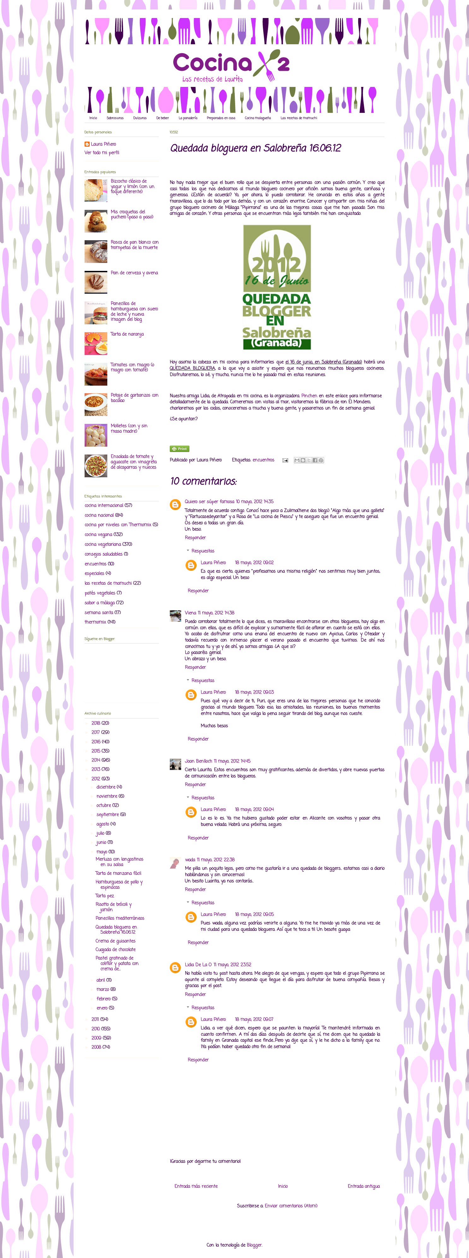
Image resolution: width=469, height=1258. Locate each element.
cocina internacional (104, 506)
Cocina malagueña (258, 118)
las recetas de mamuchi (108, 583)
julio (101, 833)
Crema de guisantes (115, 941)
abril (101, 980)
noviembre (108, 796)
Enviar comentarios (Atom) (291, 1206)
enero (103, 1008)
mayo (103, 852)
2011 (96, 1020)
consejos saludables (103, 554)
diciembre (107, 787)
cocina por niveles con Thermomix (118, 525)
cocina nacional (99, 515)
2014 (97, 760)
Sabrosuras (115, 118)
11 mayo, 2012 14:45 (232, 761)
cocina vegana (98, 535)
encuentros (263, 460)
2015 (97, 751)
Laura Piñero (213, 563)
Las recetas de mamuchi (299, 118)
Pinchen (310, 396)
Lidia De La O (198, 965)
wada (190, 860)
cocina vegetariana (103, 544)
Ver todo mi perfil (102, 153)
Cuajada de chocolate (115, 950)
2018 (97, 723)
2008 (97, 1047)
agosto (103, 824)
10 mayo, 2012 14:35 (254, 502)
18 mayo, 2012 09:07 (254, 1020)
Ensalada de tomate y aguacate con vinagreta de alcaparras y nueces (134, 462)
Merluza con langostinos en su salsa (119, 862)
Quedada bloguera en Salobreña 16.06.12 (116, 930)
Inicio (93, 118)
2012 (97, 779)
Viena (190, 613)
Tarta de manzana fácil (118, 873)
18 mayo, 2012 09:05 (254, 915)
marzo (103, 989)
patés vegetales (100, 593)
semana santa (99, 613)
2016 (97, 742)
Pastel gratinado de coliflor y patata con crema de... (117, 964)
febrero (104, 999)
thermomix (95, 622)
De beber (163, 118)
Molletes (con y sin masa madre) (129, 429)
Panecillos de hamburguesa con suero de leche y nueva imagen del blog (134, 312)
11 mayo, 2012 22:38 (215, 860)
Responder (195, 538)
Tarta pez (105, 896)
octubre (104, 806)
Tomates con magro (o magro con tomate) (132, 368)
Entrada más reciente (196, 1186)
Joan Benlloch (198, 761)
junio (102, 843)
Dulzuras (140, 118)
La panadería (188, 118)
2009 (97, 1038)
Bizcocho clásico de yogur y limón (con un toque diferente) (132, 187)
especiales (94, 574)
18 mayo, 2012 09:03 (254, 692)
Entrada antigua (364, 1186)
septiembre (108, 815)
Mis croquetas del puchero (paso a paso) (132, 215)
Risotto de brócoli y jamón (113, 907)
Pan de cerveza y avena (134, 273)
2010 (96, 1029)
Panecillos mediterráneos (120, 918)
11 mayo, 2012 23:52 (232, 965)
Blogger (254, 1245)
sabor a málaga (100, 603)
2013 (97, 769)
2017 (96, 733)
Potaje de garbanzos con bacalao (134, 398)
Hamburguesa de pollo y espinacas (119, 885)
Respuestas (203, 551)
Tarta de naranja (127, 334)
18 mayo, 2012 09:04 (254, 810)
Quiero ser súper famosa (209, 502)
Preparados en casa (221, 118)
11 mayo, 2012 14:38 (216, 613)
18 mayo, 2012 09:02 (254, 563)
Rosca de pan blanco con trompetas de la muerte (135, 245)
